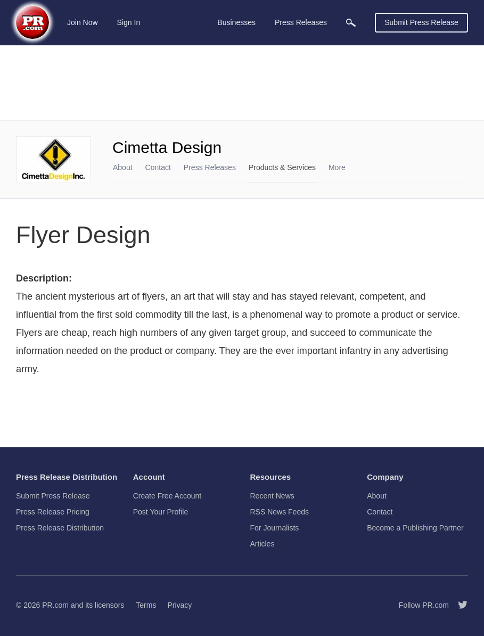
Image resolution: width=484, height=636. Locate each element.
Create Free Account (167, 496)
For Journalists (274, 528)
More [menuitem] (337, 167)
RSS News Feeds (279, 512)
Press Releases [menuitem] (301, 22)
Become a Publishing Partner (415, 528)
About (123, 167)
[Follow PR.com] (458, 605)
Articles (262, 544)
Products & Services (282, 167)
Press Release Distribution (60, 528)
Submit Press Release (421, 22)
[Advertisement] (242, 83)
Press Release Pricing (52, 512)
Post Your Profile (160, 512)
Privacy (179, 605)
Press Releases (210, 167)
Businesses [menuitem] (236, 22)
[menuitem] (351, 22)
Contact (158, 167)
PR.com (55, 605)
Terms (146, 605)
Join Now (82, 22)
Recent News (272, 496)
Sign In (129, 22)
